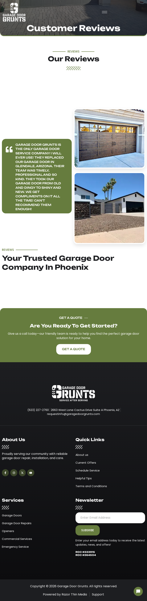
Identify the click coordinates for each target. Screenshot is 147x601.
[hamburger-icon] (104, 12)
